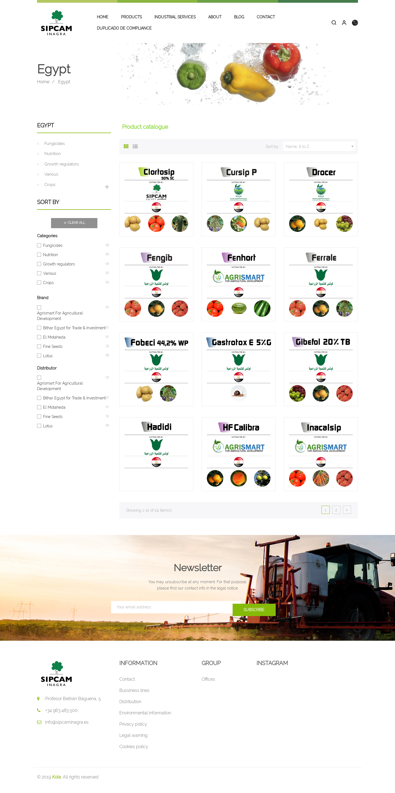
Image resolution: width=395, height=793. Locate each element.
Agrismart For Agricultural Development (71, 322)
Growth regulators (61, 170)
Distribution (130, 708)
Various (51, 180)
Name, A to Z (320, 153)
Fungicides (54, 149)
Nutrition (52, 160)
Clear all (74, 229)
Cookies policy (133, 752)
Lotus (48, 361)
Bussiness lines (134, 696)
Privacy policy (133, 730)
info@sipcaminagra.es (67, 728)
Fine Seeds (53, 352)
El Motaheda (54, 343)
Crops (49, 190)
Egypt (45, 131)
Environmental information (145, 719)
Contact (127, 685)
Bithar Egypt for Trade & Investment (74, 333)
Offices (208, 685)
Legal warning (133, 741)
